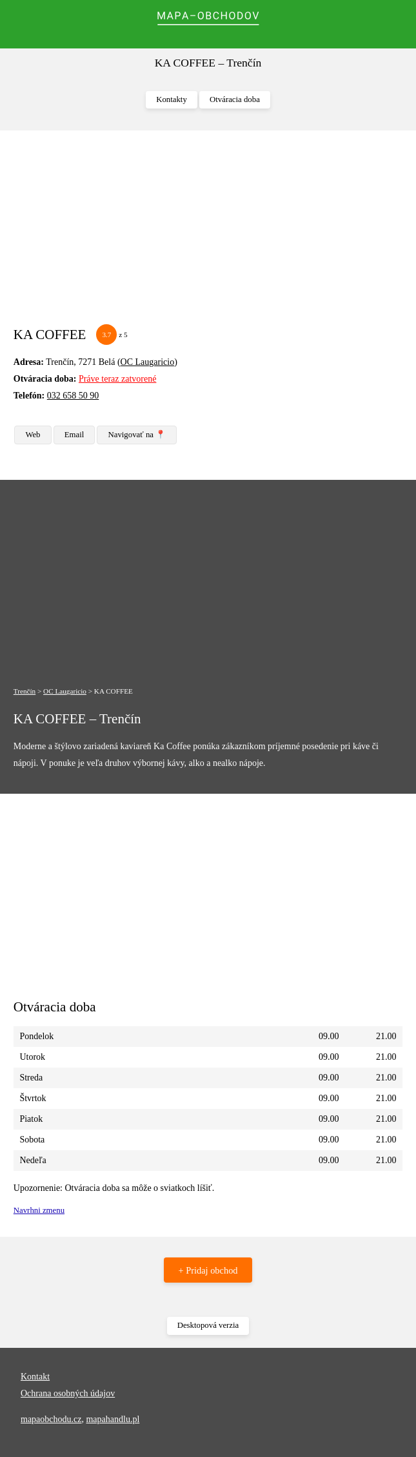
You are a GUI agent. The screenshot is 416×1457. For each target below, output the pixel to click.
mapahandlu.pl (112, 1419)
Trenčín (24, 691)
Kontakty (171, 99)
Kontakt (35, 1376)
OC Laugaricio (148, 362)
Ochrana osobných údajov (68, 1393)
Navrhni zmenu (39, 1210)
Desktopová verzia (208, 1325)
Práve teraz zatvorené (117, 379)
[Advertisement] (208, 233)
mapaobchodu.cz (51, 1419)
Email (74, 434)
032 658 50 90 (73, 395)
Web (32, 434)
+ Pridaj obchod (207, 1270)
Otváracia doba (235, 99)
